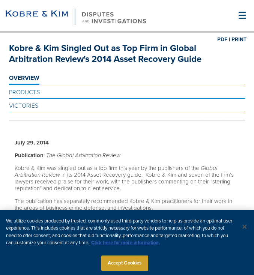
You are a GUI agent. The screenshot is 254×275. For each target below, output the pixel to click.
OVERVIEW (24, 78)
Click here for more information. (125, 244)
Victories (23, 106)
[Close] (244, 228)
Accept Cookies (125, 264)
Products (24, 92)
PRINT (238, 39)
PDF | (223, 39)
